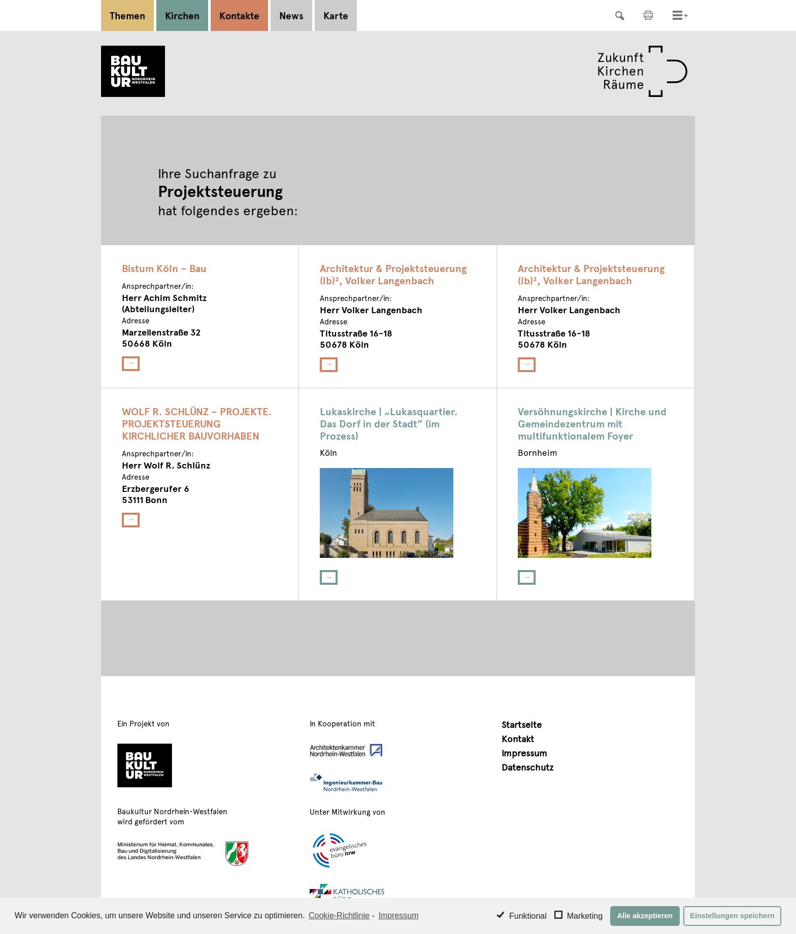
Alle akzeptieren (645, 916)
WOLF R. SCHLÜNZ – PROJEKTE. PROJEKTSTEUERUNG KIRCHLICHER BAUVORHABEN (197, 423)
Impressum (524, 752)
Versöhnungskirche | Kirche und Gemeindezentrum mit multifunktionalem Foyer (592, 423)
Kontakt (518, 738)
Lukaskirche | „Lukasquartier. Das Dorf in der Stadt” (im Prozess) (389, 423)
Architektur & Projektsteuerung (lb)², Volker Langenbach (393, 274)
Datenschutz (527, 766)
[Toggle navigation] (677, 15)
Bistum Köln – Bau (164, 268)
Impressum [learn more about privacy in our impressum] (398, 915)
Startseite (522, 724)
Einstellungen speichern (732, 916)
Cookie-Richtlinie (339, 915)
